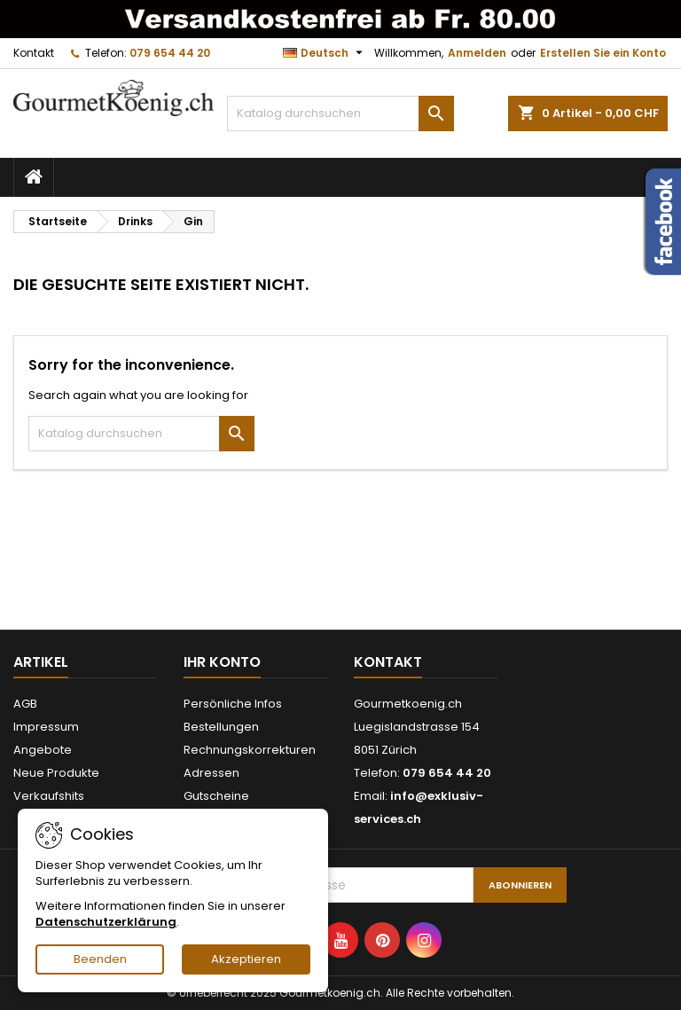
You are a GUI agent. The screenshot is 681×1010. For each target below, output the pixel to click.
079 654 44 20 (169, 52)
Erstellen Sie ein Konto (603, 52)
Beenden (100, 959)
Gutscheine (216, 795)
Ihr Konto (222, 662)
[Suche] (340, 113)
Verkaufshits (48, 795)
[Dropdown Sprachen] (325, 53)
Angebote (42, 749)
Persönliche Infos (233, 703)
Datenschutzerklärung (105, 921)
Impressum (46, 726)
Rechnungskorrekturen (250, 749)
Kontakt (33, 52)
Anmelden (477, 52)
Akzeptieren (246, 959)
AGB (25, 703)
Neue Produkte (56, 772)
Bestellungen (221, 726)
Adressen (211, 772)
